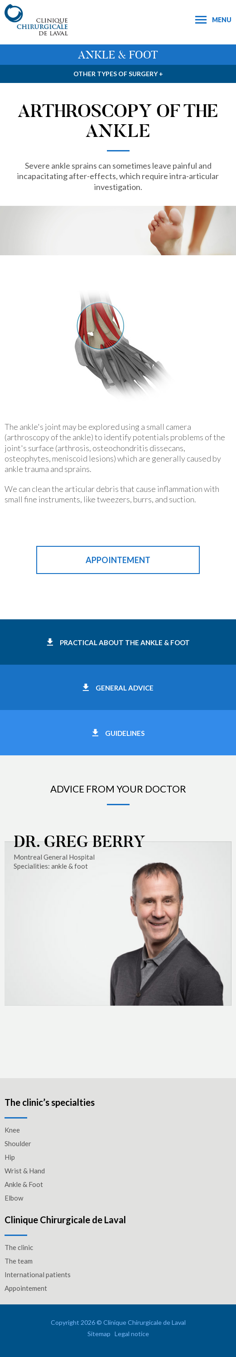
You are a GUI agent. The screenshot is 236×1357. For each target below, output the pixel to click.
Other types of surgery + (118, 74)
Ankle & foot (118, 55)
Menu (213, 20)
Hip (10, 1157)
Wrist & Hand (25, 1171)
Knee (12, 1130)
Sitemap (99, 1334)
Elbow (14, 1198)
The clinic (19, 1247)
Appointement (118, 560)
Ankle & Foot (24, 1184)
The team (19, 1261)
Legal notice (132, 1334)
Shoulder (18, 1143)
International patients (38, 1274)
